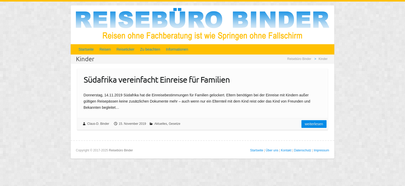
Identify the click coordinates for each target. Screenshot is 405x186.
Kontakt (286, 150)
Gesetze (174, 124)
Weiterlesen (314, 124)
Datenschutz (302, 150)
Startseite (86, 49)
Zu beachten (150, 49)
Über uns (272, 150)
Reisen (105, 49)
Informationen (177, 49)
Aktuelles (160, 124)
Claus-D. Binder (98, 124)
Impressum (321, 150)
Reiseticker (125, 49)
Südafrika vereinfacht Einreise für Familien (157, 79)
